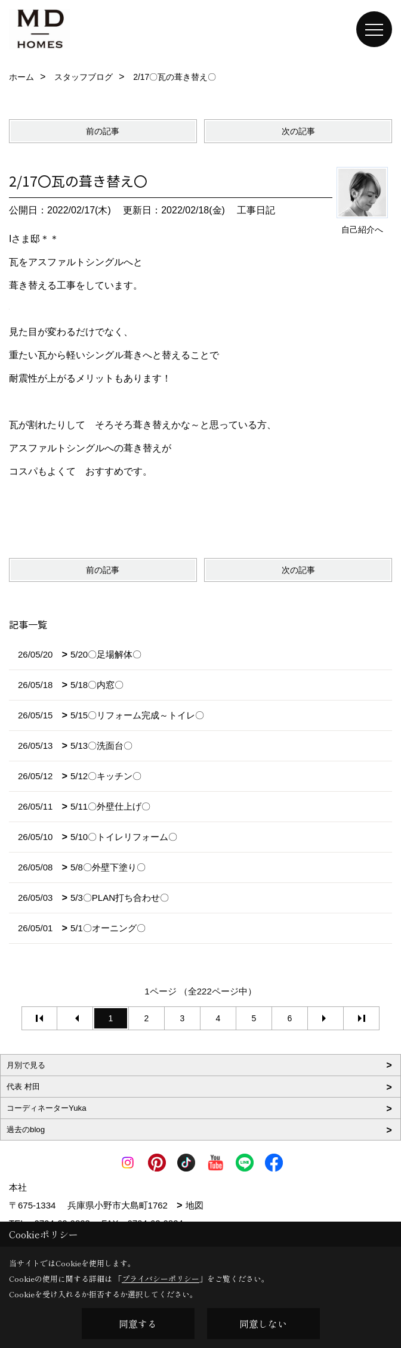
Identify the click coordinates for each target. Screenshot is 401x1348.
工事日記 (256, 210)
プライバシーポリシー (160, 1278)
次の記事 (298, 131)
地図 (194, 1205)
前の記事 (102, 131)
